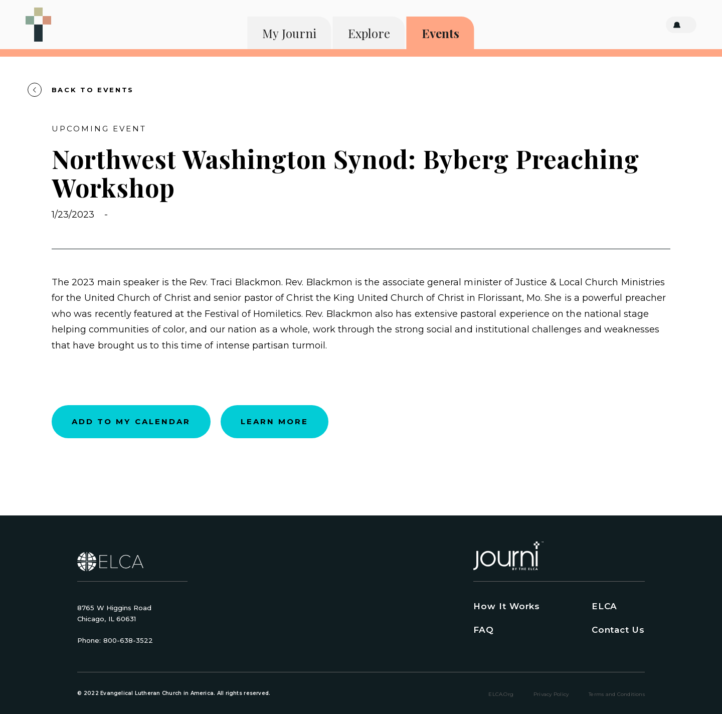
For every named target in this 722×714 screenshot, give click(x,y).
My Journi (289, 33)
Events (440, 33)
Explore (369, 33)
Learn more (274, 421)
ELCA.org (500, 694)
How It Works (506, 606)
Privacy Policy (551, 694)
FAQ (483, 630)
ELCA (604, 606)
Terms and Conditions (617, 694)
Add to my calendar (131, 421)
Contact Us (618, 630)
